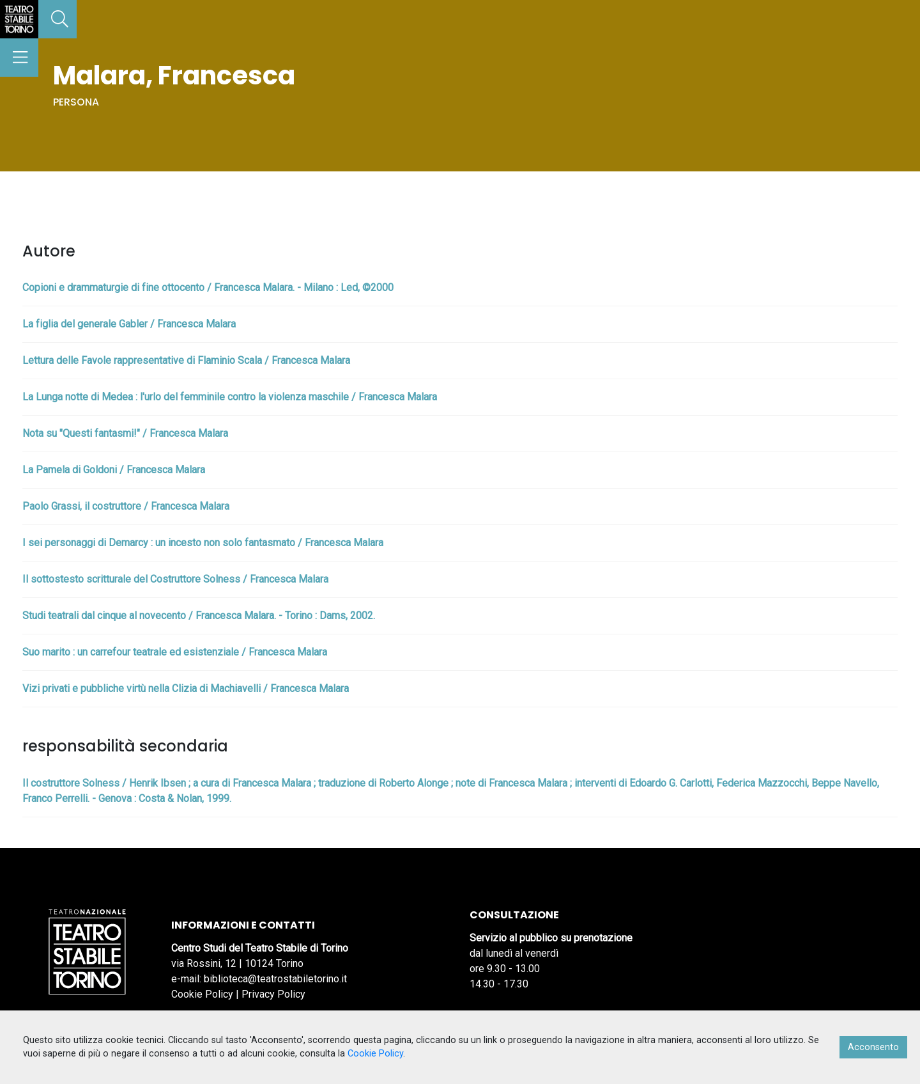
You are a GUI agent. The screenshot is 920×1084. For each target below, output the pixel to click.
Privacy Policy (273, 994)
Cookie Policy (202, 994)
